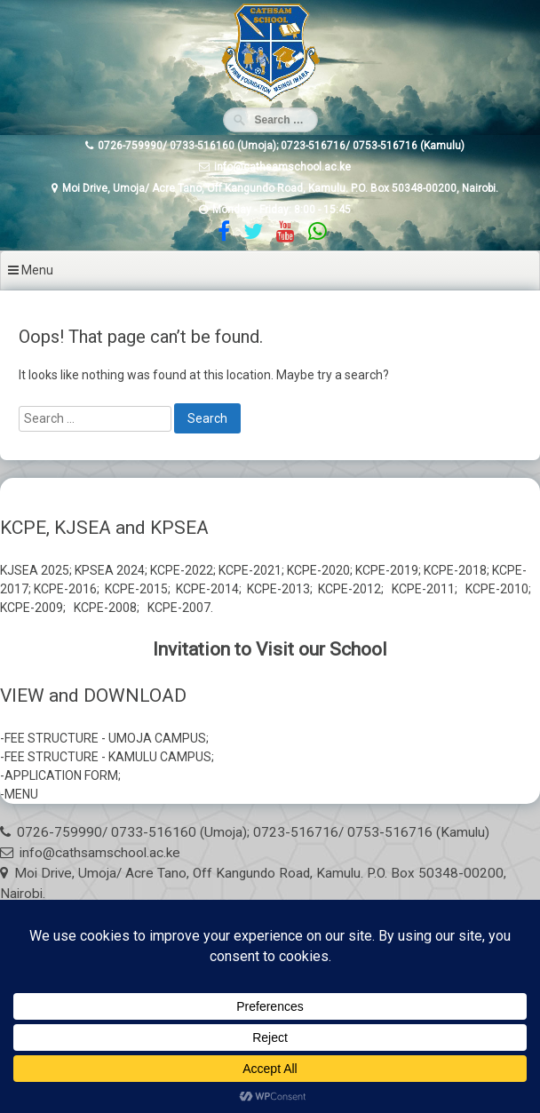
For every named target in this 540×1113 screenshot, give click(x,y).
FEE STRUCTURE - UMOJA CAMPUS (105, 738)
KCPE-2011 (423, 589)
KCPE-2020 (318, 570)
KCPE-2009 (31, 607)
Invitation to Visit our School (270, 649)
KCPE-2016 (65, 589)
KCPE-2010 (496, 589)
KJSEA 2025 (34, 570)
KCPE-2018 (455, 570)
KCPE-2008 (105, 607)
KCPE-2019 (386, 570)
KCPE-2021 (250, 570)
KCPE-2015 (136, 589)
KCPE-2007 (178, 607)
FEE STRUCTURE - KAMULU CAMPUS (107, 757)
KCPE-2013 (278, 589)
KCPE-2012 (349, 589)
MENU (21, 794)
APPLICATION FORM (61, 775)
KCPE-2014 (207, 589)
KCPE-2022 (181, 570)
